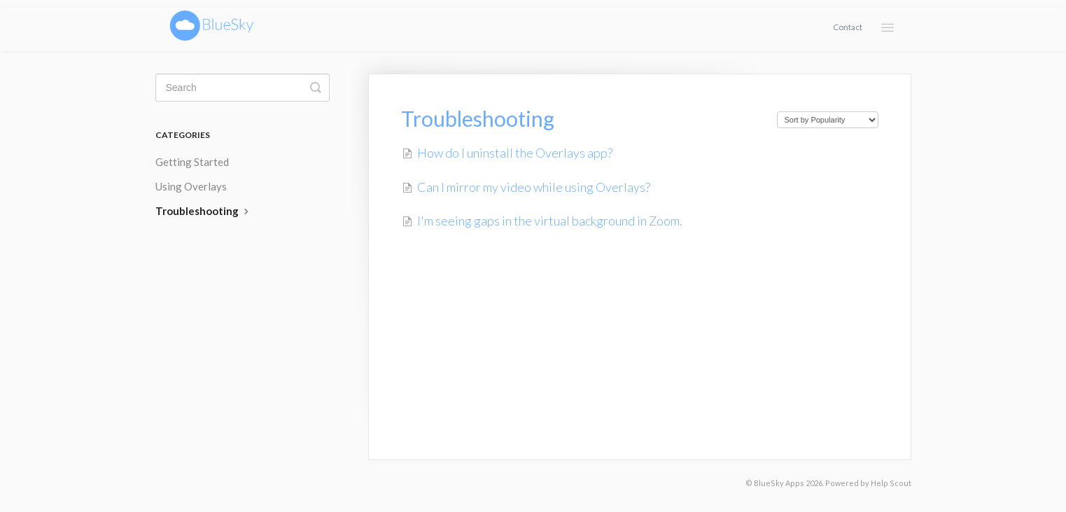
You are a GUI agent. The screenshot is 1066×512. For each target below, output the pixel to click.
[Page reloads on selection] (827, 119)
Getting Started (192, 161)
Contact (847, 27)
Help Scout (891, 482)
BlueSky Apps (779, 482)
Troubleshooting (203, 211)
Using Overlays (191, 186)
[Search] (242, 88)
